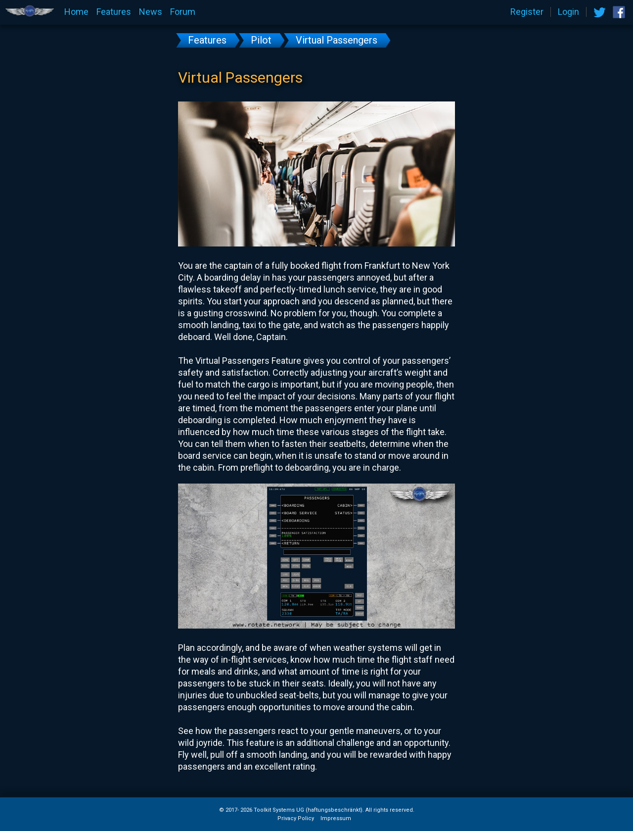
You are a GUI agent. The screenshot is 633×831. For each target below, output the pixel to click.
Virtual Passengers (336, 40)
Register (526, 12)
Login (568, 12)
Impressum (335, 819)
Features (113, 12)
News (150, 12)
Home (76, 12)
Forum (182, 12)
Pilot (261, 40)
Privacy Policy (295, 819)
